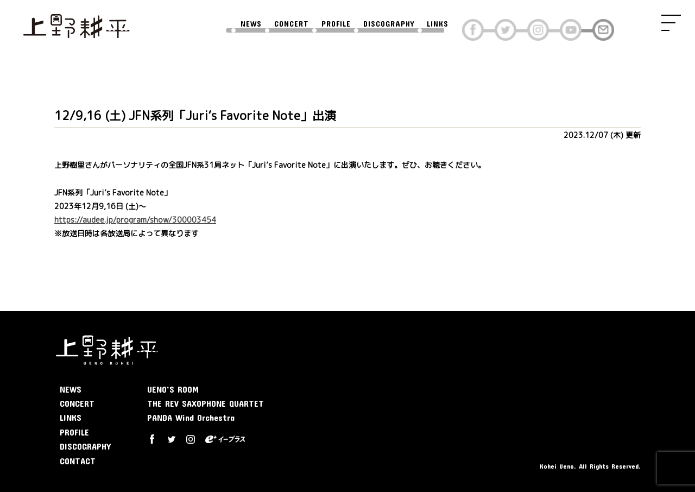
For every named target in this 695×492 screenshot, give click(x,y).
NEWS (251, 24)
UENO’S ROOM (173, 389)
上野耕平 (76, 24)
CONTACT (78, 461)
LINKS (437, 24)
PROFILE (336, 24)
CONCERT (291, 24)
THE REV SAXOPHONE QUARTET (205, 403)
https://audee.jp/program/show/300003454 (135, 220)
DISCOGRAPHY (388, 24)
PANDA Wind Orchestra (191, 417)
